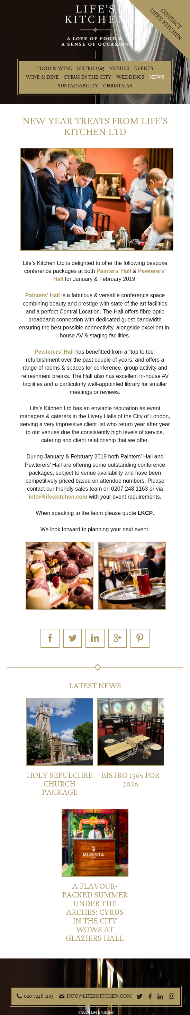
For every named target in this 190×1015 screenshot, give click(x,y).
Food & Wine (54, 68)
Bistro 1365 (91, 68)
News (156, 77)
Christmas (117, 85)
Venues (119, 68)
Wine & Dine (42, 77)
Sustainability (78, 85)
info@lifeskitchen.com (99, 996)
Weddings (130, 77)
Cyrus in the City (87, 77)
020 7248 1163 (39, 996)
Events (143, 68)
